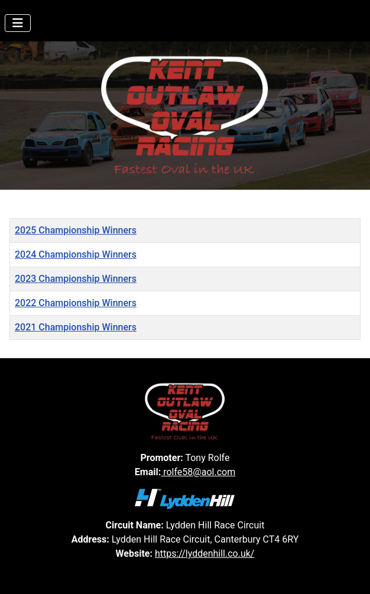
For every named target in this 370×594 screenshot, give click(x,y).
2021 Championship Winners (76, 327)
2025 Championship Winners (76, 230)
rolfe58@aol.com (198, 472)
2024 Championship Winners (76, 254)
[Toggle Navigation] (18, 23)
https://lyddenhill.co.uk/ (205, 553)
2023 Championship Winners (76, 278)
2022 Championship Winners (76, 303)
